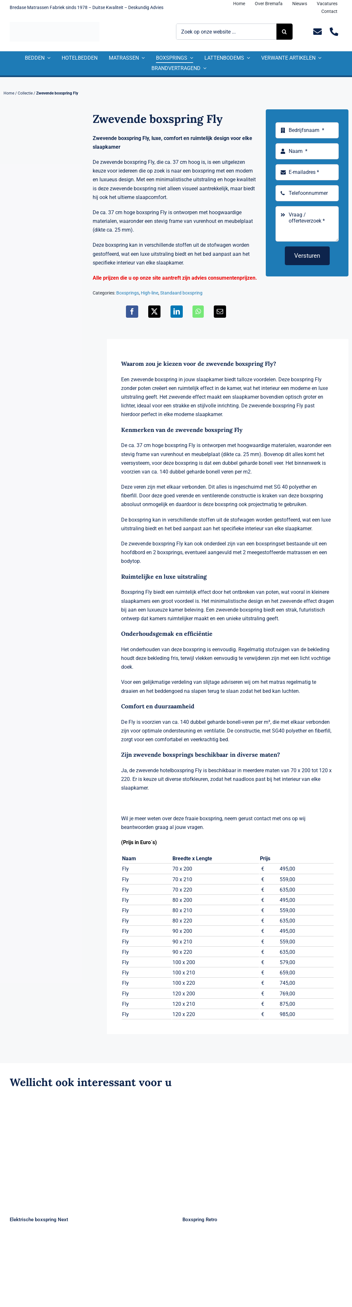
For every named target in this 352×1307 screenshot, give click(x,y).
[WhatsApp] (198, 311)
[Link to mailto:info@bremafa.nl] (317, 31)
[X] (154, 311)
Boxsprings (127, 292)
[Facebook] (132, 311)
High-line (149, 292)
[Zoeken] (284, 32)
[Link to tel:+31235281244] (334, 31)
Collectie (25, 93)
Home (9, 93)
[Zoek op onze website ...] (226, 32)
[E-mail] (220, 311)
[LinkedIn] (176, 311)
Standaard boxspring (181, 292)
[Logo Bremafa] (54, 24)
